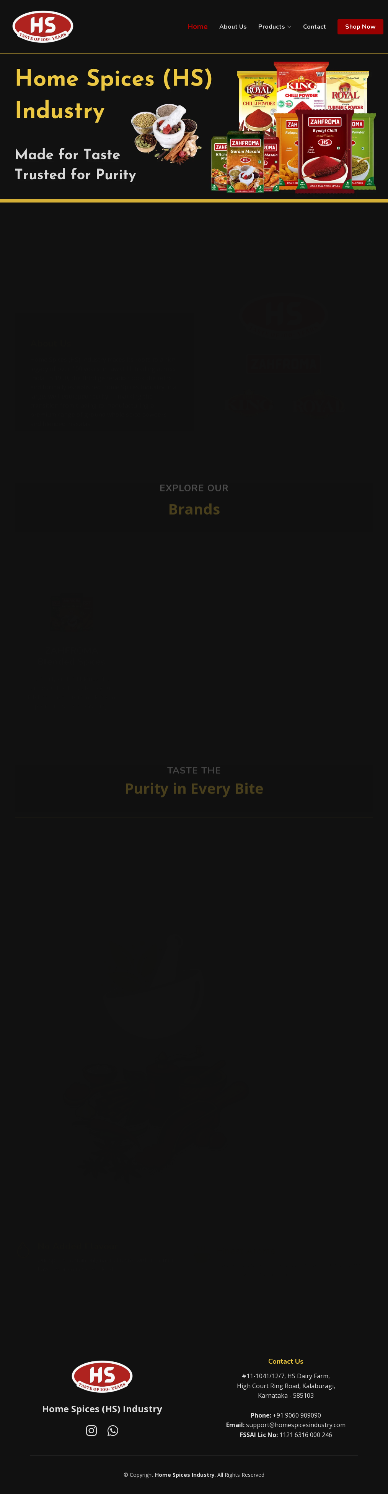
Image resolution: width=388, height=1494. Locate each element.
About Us (233, 27)
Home (197, 27)
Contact (314, 27)
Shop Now (360, 27)
